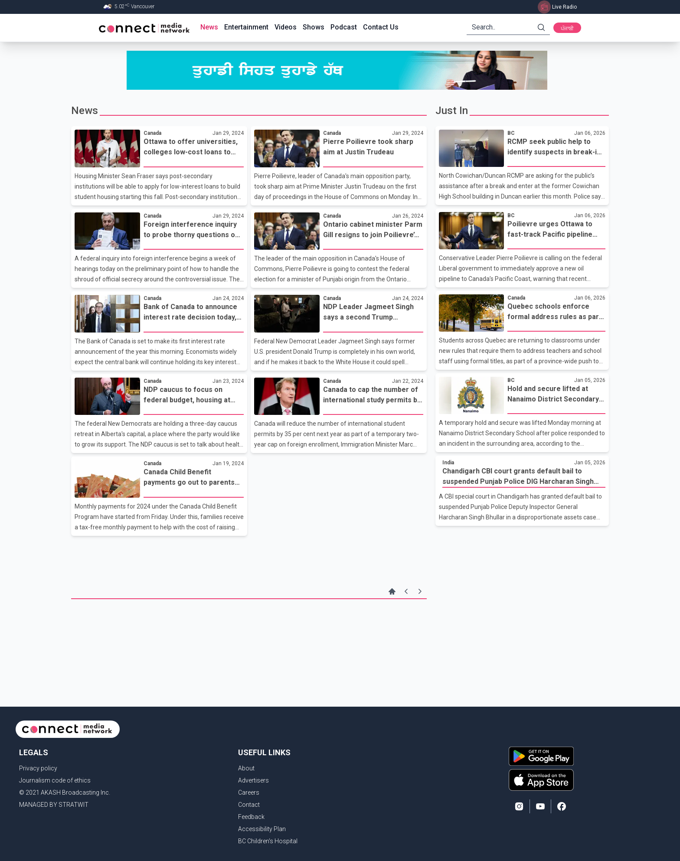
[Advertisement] (249, 627)
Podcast (343, 27)
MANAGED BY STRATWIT (53, 804)
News (209, 27)
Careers (248, 792)
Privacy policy (38, 768)
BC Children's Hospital (268, 841)
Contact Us (381, 27)
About (246, 768)
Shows (313, 27)
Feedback (251, 816)
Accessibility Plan (262, 828)
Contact (249, 804)
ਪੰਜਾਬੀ (567, 29)
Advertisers (253, 780)
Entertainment (246, 27)
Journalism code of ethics (55, 780)
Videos (286, 27)
